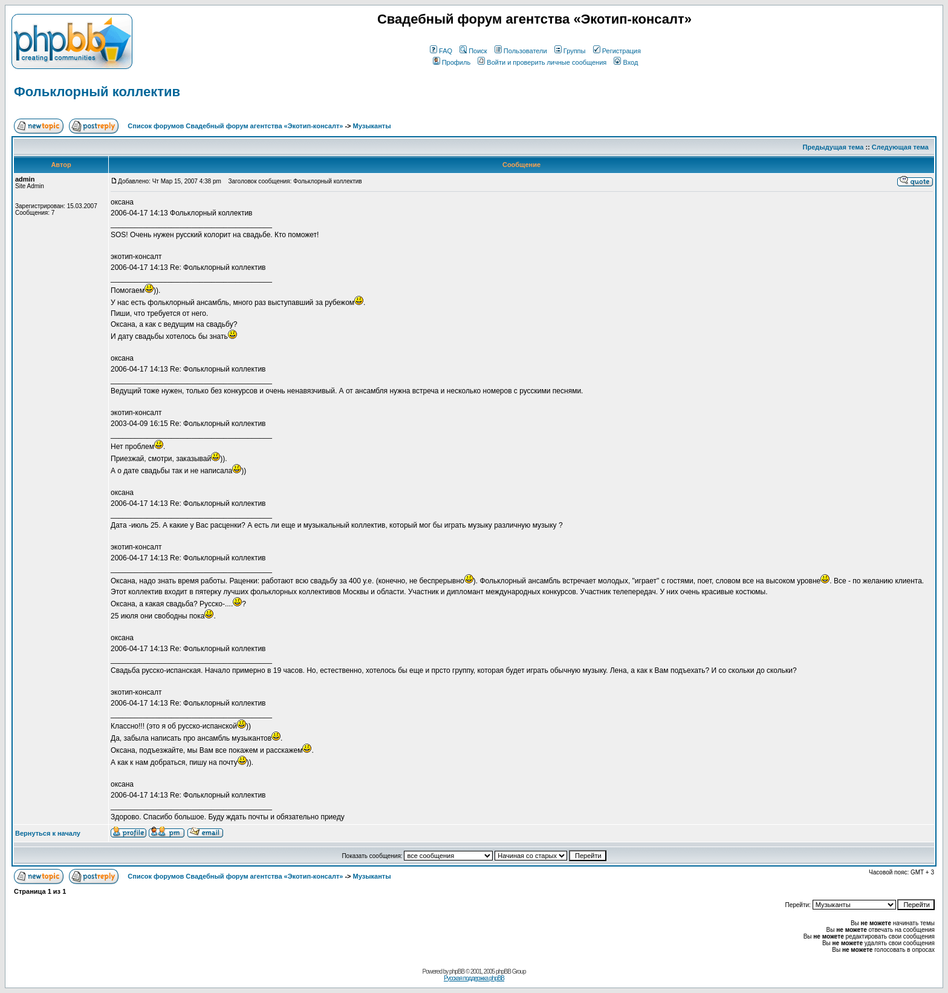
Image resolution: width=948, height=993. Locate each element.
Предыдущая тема (833, 147)
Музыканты (372, 125)
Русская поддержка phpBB (474, 978)
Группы (570, 50)
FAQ (441, 50)
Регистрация (617, 50)
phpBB (456, 971)
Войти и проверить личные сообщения (542, 62)
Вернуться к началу (47, 833)
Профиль (452, 62)
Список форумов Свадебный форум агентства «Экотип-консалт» (235, 125)
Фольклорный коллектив (97, 91)
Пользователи (521, 50)
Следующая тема (900, 147)
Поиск (473, 50)
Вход (626, 62)
